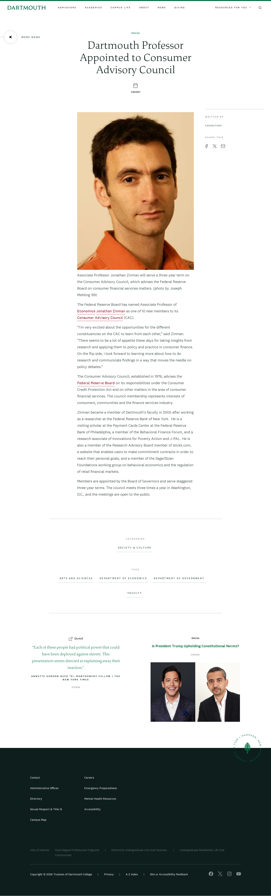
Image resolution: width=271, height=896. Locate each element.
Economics (86, 311)
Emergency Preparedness (100, 788)
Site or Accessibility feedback (169, 874)
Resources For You (233, 7)
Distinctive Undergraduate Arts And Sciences (139, 850)
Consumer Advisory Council (100, 317)
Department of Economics (123, 578)
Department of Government (179, 578)
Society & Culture (134, 547)
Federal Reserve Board (96, 382)
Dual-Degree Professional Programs (77, 850)
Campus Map (38, 819)
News (162, 7)
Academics (93, 7)
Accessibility (92, 809)
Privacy (109, 874)
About (144, 7)
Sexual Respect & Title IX (46, 809)
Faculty (135, 593)
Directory (36, 798)
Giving (179, 7)
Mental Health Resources (100, 798)
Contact (35, 777)
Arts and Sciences (76, 578)
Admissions (67, 7)
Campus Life (121, 7)
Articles (135, 33)
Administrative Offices (44, 788)
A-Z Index (132, 874)
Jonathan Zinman (110, 311)
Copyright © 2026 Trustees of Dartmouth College (61, 874)
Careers (89, 777)
